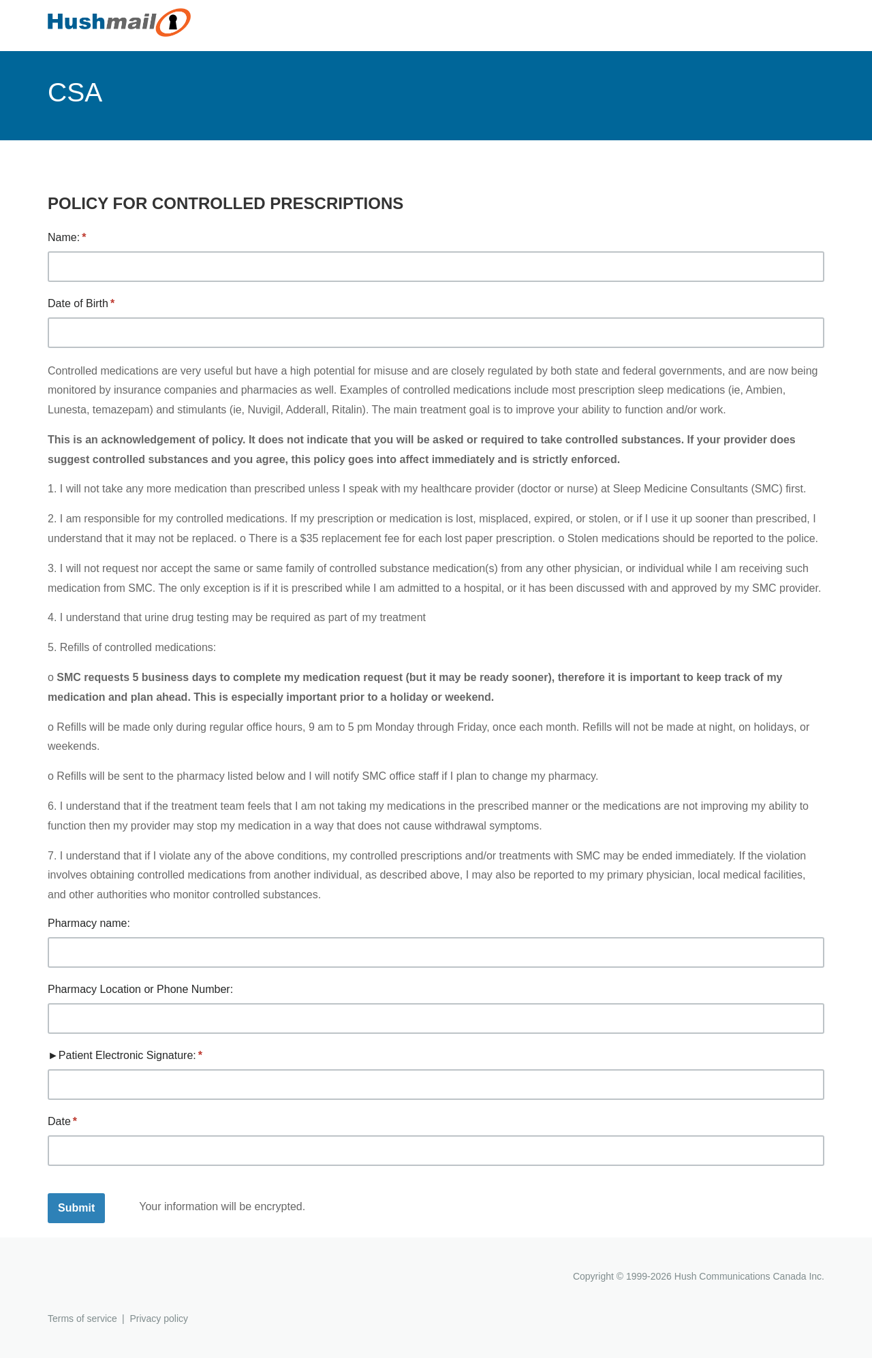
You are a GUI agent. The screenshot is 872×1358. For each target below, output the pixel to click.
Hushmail (100, 1278)
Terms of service (82, 1318)
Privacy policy (158, 1318)
